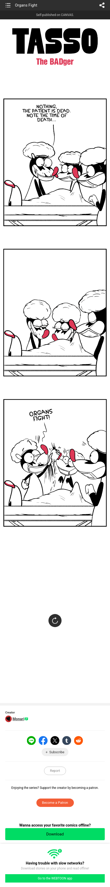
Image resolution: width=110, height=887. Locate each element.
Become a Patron (55, 803)
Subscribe (56, 752)
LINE (31, 740)
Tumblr (66, 740)
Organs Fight (26, 5)
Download (55, 834)
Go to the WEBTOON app (55, 878)
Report (55, 771)
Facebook (43, 740)
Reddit (78, 740)
